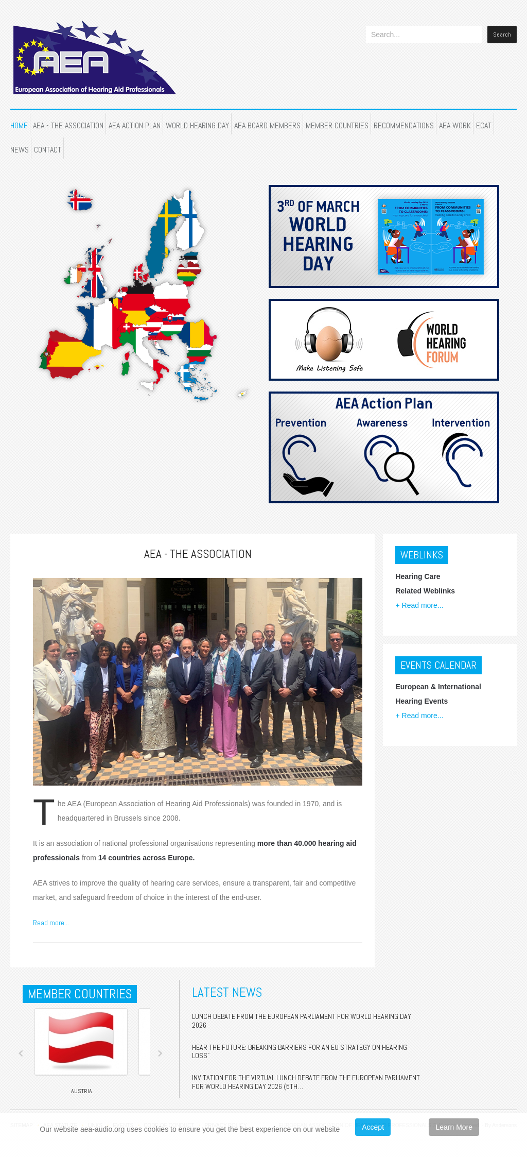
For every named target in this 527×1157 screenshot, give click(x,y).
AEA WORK (455, 125)
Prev (21, 1053)
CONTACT (47, 149)
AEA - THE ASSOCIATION (68, 125)
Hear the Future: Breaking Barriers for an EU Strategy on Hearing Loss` (299, 1052)
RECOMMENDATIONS (404, 125)
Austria (81, 1091)
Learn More (453, 1127)
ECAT (483, 125)
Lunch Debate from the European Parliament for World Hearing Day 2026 (301, 1021)
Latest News (227, 992)
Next (160, 1053)
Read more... (51, 922)
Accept (373, 1127)
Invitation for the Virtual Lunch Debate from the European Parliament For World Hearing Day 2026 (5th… (306, 1082)
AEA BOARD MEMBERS (267, 125)
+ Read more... (419, 605)
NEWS (19, 149)
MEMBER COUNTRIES (337, 125)
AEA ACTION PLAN (135, 125)
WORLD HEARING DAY (197, 125)
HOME (19, 125)
